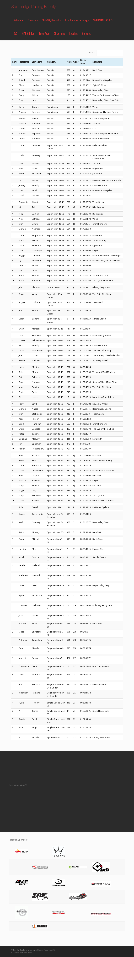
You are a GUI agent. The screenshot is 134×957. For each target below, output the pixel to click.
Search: (92, 52)
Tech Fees (44, 33)
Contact (86, 33)
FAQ (15, 33)
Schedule (18, 20)
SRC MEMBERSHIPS (103, 20)
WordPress (27, 952)
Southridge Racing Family (33, 6)
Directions (59, 33)
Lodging (73, 33)
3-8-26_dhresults (51, 20)
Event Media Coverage (77, 20)
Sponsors (33, 20)
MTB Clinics (28, 33)
